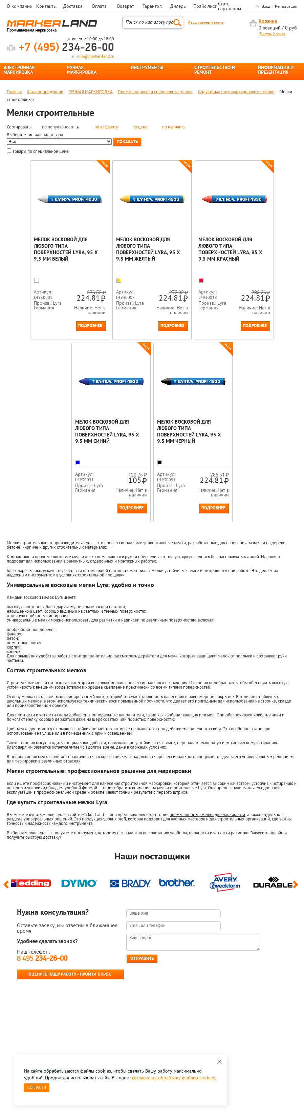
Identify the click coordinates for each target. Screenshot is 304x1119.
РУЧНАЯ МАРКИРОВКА (81, 70)
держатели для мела (157, 701)
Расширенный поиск (206, 22)
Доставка (73, 6)
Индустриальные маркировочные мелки (236, 92)
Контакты (46, 6)
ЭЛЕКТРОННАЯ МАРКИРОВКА (19, 70)
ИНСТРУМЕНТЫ (147, 68)
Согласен (36, 1088)
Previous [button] (7, 932)
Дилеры (178, 6)
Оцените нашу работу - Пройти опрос (69, 1019)
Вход (266, 7)
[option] (31, 927)
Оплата (99, 6)
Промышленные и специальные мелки (155, 92)
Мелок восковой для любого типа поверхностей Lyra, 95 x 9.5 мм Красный (228, 250)
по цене (140, 127)
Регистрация (286, 7)
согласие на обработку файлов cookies (173, 1078)
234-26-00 (66, 48)
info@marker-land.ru (95, 56)
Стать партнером (229, 7)
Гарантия (152, 6)
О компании (19, 6)
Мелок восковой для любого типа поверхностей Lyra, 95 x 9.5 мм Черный (189, 454)
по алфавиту (106, 127)
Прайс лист (205, 6)
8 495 (42, 1004)
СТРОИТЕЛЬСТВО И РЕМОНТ (214, 70)
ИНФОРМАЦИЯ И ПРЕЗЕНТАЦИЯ (276, 70)
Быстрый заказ (272, 34)
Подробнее (92, 348)
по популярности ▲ (61, 127)
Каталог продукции (45, 92)
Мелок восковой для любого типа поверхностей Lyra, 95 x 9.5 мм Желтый (150, 250)
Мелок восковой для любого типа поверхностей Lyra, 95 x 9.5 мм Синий (111, 454)
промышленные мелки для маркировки (207, 859)
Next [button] (297, 932)
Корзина (268, 21)
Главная (14, 92)
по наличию (173, 127)
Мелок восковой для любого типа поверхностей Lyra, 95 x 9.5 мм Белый (72, 250)
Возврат (125, 6)
